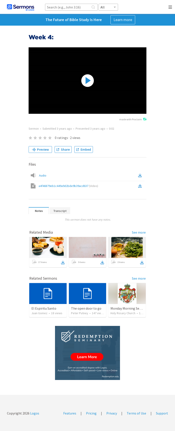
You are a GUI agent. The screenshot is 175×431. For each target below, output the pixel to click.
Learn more (122, 19)
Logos (34, 413)
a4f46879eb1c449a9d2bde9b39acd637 (68, 186)
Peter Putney (79, 313)
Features (69, 413)
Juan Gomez (39, 313)
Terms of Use (136, 413)
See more (139, 232)
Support (162, 413)
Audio (42, 175)
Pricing (91, 413)
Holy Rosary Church (122, 313)
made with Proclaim (132, 120)
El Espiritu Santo (43, 308)
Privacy (111, 413)
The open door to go (86, 308)
